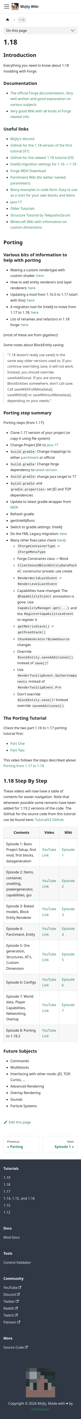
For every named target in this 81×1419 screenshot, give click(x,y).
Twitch (10, 1315)
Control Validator (17, 1262)
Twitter (11, 1301)
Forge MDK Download (28, 170)
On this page (16, 30)
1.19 (6, 1177)
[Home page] (7, 19)
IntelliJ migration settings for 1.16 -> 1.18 (43, 164)
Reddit (10, 1308)
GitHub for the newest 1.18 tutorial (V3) (42, 157)
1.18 (6, 1184)
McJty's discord (22, 138)
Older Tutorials (22, 208)
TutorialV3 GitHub (49, 819)
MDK (14, 507)
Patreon (11, 1322)
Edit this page (17, 1122)
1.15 (6, 1205)
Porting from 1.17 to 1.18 (23, 765)
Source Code (15, 1347)
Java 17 (16, 202)
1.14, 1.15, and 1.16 (19, 1198)
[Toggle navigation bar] (6, 6)
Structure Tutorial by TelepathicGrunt (40, 215)
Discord (11, 1294)
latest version (46, 469)
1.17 (6, 1191)
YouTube (12, 1287)
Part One (17, 743)
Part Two (17, 750)
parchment (30, 457)
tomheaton (41, 1409)
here (40, 275)
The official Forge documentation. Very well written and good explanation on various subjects (41, 99)
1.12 (6, 1212)
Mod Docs (11, 1237)
